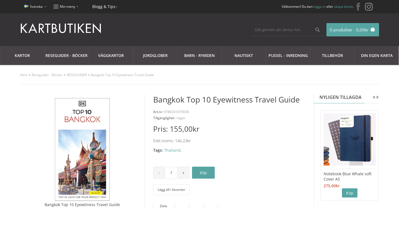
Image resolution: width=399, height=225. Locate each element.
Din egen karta (377, 55)
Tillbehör (332, 55)
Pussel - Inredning (288, 55)
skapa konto (343, 6)
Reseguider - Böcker (66, 55)
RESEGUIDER (77, 74)
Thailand (172, 150)
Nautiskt (243, 55)
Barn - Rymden (199, 55)
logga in (319, 6)
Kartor (22, 55)
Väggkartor (111, 55)
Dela (163, 206)
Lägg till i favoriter (171, 189)
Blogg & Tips (103, 6)
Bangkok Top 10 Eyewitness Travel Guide (122, 74)
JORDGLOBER (155, 55)
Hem (23, 74)
